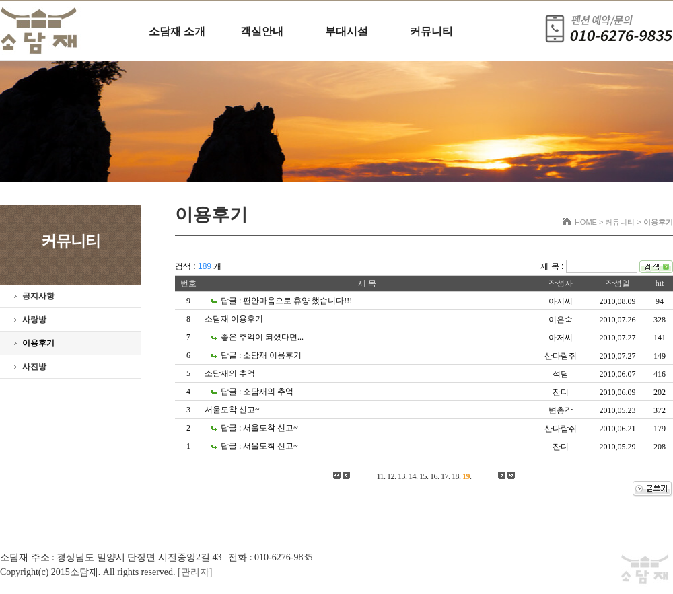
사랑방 (34, 319)
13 (401, 476)
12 (390, 476)
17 (444, 476)
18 (455, 476)
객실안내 (261, 31)
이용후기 (38, 343)
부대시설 (346, 31)
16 (433, 476)
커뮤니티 (431, 31)
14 (412, 476)
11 (380, 476)
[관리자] (195, 572)
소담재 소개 (177, 31)
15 (423, 476)
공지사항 (38, 296)
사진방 (34, 366)
